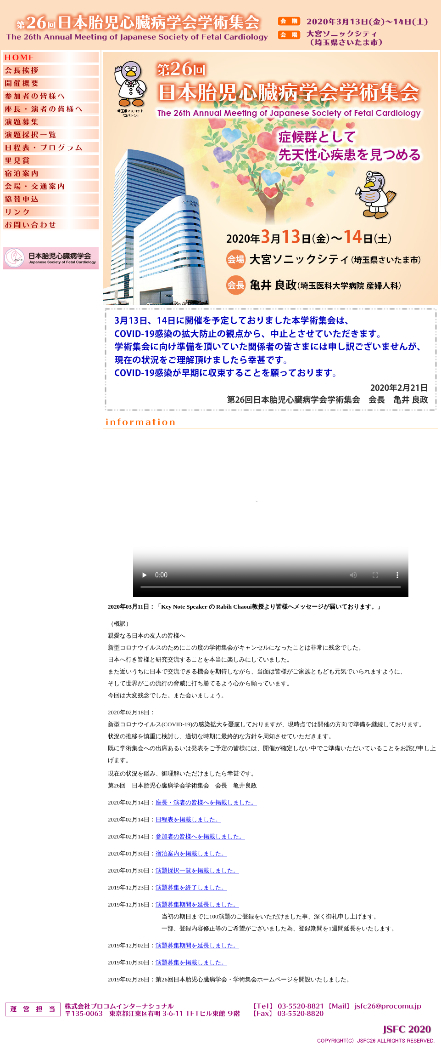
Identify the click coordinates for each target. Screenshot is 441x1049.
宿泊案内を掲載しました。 (191, 853)
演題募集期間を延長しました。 (197, 904)
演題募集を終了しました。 (191, 887)
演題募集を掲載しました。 (191, 962)
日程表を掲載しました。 (188, 819)
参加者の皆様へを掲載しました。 (200, 836)
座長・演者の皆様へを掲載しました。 (206, 802)
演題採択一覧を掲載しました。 (197, 870)
